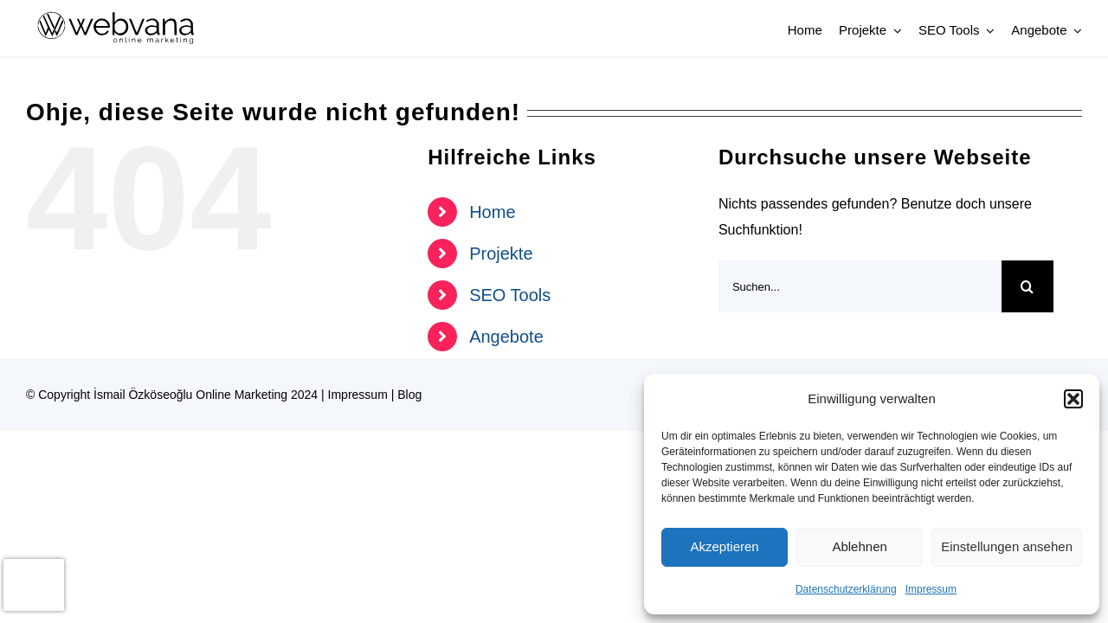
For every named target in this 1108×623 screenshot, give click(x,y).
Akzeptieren (724, 546)
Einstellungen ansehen (1007, 546)
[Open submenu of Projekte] (894, 30)
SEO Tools (510, 295)
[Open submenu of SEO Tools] (987, 30)
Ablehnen (859, 546)
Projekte (500, 253)
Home (492, 212)
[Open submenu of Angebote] (1075, 30)
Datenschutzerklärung (846, 589)
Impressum (931, 589)
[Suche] (1027, 286)
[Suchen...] (860, 286)
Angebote (506, 336)
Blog (409, 394)
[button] (1073, 399)
